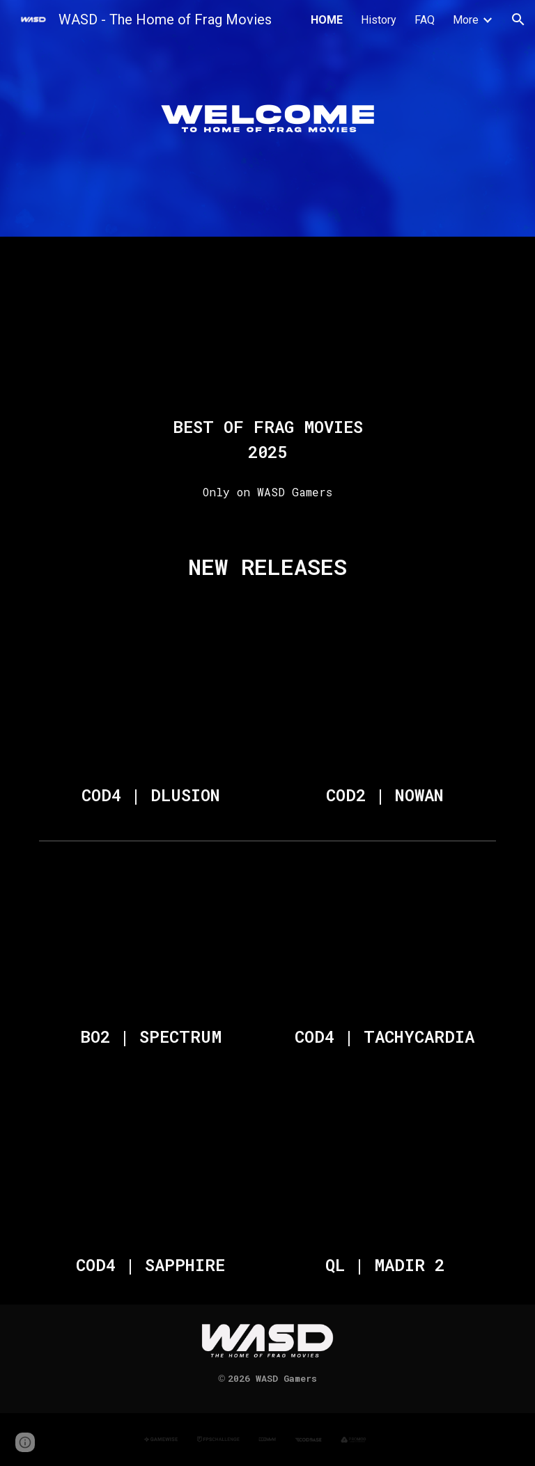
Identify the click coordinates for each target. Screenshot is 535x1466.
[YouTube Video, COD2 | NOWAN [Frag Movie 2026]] (384, 697)
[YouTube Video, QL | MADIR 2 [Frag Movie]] (384, 1167)
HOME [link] (327, 19)
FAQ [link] (424, 19)
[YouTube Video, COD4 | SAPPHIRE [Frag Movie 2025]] (150, 1167)
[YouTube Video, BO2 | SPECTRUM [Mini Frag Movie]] (150, 938)
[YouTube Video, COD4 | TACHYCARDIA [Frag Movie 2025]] (384, 938)
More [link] (466, 19)
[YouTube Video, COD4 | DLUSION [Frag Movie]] (150, 697)
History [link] (378, 19)
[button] (518, 19)
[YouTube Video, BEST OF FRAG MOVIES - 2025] (267, 328)
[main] (267, 439)
